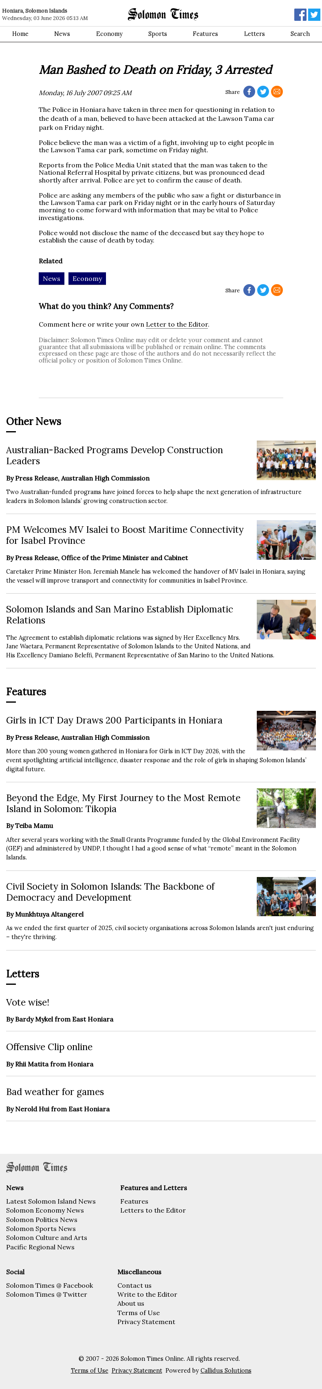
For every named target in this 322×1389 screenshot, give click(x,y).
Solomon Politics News (41, 1219)
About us (130, 1303)
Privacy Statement (146, 1322)
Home (20, 34)
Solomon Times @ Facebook (49, 1285)
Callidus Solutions (226, 1370)
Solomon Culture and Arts (46, 1237)
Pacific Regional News (40, 1247)
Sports (157, 34)
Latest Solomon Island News (51, 1201)
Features (205, 34)
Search (300, 34)
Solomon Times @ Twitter (46, 1294)
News (62, 34)
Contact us (134, 1285)
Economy (109, 34)
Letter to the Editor (177, 324)
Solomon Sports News (41, 1228)
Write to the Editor (147, 1294)
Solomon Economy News (45, 1210)
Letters (254, 34)
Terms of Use (138, 1313)
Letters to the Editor (153, 1210)
